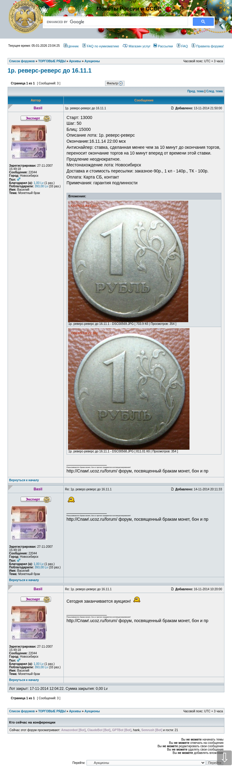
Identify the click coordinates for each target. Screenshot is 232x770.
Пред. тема (195, 91)
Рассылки (163, 46)
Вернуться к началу (24, 480)
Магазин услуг (136, 46)
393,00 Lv (41, 186)
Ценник (70, 46)
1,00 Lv (39, 183)
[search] (115, 22)
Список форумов (22, 711)
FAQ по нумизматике (100, 46)
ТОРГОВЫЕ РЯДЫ (52, 711)
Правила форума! (208, 46)
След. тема (214, 91)
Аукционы (92, 711)
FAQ (182, 46)
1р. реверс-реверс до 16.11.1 (49, 70)
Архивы (75, 711)
